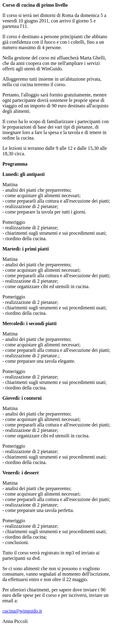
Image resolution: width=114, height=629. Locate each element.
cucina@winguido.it (22, 611)
